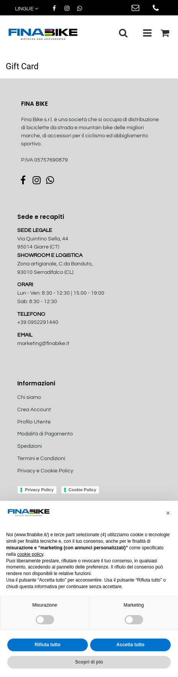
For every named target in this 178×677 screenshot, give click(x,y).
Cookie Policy (82, 489)
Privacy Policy (39, 489)
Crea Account (34, 409)
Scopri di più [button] (89, 662)
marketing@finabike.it (43, 343)
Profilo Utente (34, 422)
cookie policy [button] (30, 554)
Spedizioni (29, 446)
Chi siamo (29, 397)
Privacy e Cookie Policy (45, 471)
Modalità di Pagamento (45, 434)
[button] (27, 9)
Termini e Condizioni (41, 458)
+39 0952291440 (37, 322)
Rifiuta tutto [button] (47, 644)
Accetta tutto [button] (130, 644)
